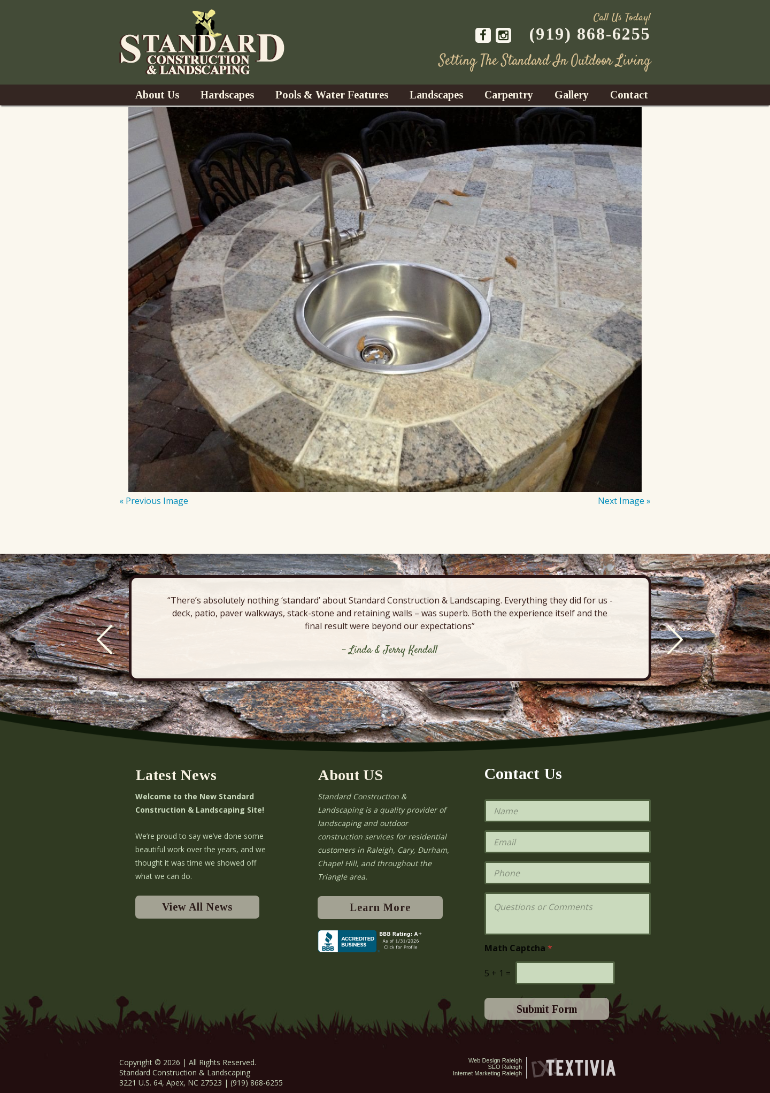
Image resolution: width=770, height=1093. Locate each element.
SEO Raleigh (505, 1067)
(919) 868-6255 (590, 33)
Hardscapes (227, 95)
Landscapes (436, 95)
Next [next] (675, 639)
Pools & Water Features (331, 95)
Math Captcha (518, 948)
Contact (629, 95)
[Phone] (567, 872)
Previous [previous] (104, 639)
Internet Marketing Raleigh (487, 1073)
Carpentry (508, 95)
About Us (157, 95)
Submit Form (547, 1009)
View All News (197, 907)
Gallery (572, 95)
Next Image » (624, 501)
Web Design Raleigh (495, 1060)
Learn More (380, 907)
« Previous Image (153, 501)
